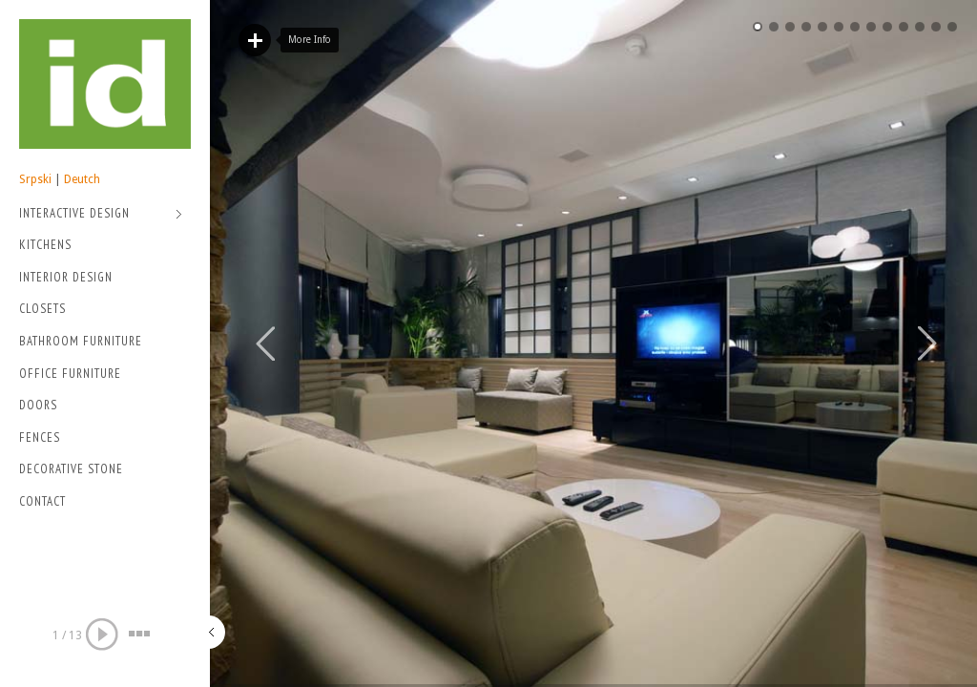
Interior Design (66, 277)
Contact (42, 501)
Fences (39, 437)
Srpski (35, 179)
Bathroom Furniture (80, 341)
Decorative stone (71, 469)
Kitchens (45, 245)
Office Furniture (70, 373)
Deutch (82, 179)
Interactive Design (100, 215)
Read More (255, 40)
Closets (42, 309)
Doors (38, 405)
